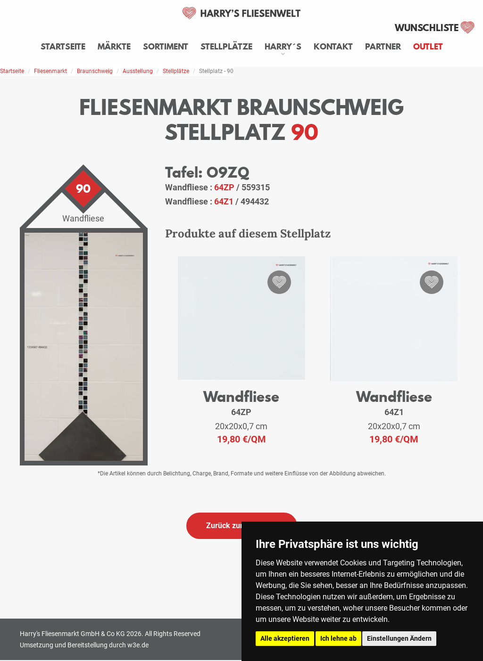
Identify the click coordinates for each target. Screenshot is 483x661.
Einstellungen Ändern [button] (399, 638)
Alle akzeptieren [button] (284, 638)
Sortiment (165, 46)
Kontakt (333, 46)
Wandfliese (241, 396)
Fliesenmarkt (50, 71)
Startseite (63, 46)
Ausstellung (138, 71)
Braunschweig (95, 71)
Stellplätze (226, 46)
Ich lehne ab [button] (338, 638)
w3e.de (138, 645)
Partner (383, 46)
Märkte (114, 46)
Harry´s (283, 46)
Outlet (428, 46)
